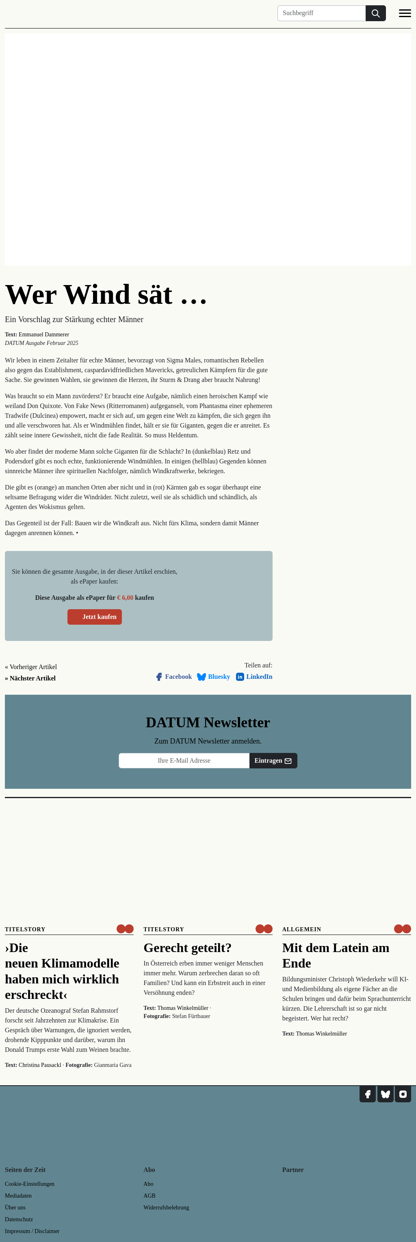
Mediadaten (18, 1196)
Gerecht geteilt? (187, 947)
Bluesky (213, 677)
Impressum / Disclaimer (32, 1231)
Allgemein (301, 929)
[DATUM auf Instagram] (403, 1094)
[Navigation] (405, 14)
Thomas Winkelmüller (182, 1008)
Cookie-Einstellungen (29, 1184)
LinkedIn (254, 677)
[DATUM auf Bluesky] (385, 1094)
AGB (149, 1196)
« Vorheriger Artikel (31, 666)
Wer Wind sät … (106, 294)
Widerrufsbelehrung (166, 1208)
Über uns (15, 1208)
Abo (148, 1184)
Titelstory (25, 929)
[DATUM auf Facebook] (368, 1094)
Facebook (173, 677)
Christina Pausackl (40, 1065)
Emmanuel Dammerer (44, 334)
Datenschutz (19, 1219)
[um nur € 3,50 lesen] (125, 928)
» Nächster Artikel (30, 678)
